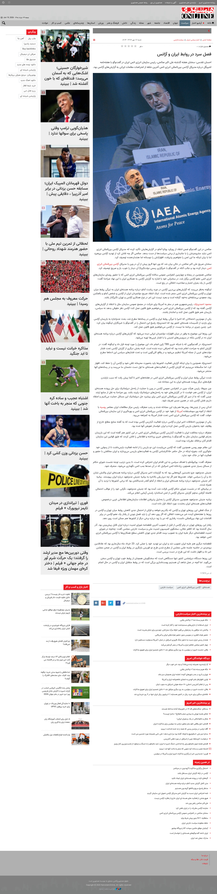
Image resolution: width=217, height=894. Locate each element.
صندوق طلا (31, 59)
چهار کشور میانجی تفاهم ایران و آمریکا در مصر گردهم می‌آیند (182, 645)
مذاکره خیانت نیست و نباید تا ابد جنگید (67, 351)
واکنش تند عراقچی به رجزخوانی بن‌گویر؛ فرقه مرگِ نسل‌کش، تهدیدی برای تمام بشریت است (169, 630)
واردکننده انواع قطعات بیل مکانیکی (59, 737)
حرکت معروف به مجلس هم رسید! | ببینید (66, 301)
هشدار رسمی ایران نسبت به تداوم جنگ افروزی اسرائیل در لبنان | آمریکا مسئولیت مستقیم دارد (167, 640)
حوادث (45, 23)
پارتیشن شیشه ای (28, 70)
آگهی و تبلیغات (170, 2)
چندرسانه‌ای (78, 23)
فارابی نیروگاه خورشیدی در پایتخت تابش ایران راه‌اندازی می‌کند (55, 627)
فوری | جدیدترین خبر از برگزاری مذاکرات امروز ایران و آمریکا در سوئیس (178, 754)
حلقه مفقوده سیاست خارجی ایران (193, 823)
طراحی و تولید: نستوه (110, 889)
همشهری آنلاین (198, 13)
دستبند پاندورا (30, 44)
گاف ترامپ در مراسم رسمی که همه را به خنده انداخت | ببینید (181, 729)
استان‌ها (91, 23)
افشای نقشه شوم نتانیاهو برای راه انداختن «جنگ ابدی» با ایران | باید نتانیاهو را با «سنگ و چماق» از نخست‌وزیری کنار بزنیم (155, 744)
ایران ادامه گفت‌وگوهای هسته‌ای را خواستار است (187, 833)
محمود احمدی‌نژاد (202, 304)
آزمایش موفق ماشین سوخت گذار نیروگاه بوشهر (187, 828)
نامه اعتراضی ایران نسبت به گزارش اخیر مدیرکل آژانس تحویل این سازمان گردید (174, 793)
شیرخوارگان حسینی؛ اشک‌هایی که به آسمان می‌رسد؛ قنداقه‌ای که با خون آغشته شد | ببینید (66, 76)
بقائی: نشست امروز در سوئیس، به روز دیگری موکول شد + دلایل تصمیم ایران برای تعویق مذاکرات (166, 650)
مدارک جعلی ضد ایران (198, 838)
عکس (67, 23)
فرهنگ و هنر (113, 23)
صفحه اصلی (206, 40)
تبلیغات (205, 863)
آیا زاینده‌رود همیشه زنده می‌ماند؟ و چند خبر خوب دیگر (184, 664)
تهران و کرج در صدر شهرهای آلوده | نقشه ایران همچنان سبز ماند (180, 674)
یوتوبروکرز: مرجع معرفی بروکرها (22, 75)
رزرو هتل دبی (30, 90)
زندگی (133, 23)
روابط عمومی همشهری (139, 2)
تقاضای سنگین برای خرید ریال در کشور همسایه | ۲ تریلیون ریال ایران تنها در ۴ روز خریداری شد (167, 694)
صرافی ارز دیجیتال (28, 54)
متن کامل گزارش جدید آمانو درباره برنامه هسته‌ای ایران (184, 783)
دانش (124, 23)
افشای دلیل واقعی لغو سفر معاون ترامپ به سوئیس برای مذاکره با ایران (177, 724)
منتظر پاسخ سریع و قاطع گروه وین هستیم (189, 788)
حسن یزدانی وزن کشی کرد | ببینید (66, 456)
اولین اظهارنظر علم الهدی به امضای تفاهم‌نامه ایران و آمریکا (182, 679)
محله (141, 23)
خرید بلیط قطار (29, 85)
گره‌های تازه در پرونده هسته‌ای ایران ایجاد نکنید (188, 778)
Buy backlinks (29, 49)
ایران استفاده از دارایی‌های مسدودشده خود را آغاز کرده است (182, 625)
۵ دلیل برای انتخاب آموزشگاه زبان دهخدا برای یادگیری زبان (55, 721)
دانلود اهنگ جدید (28, 80)
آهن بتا (21, 38)
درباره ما (204, 855)
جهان (175, 23)
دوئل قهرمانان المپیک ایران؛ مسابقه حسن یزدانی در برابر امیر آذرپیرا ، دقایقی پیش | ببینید (66, 191)
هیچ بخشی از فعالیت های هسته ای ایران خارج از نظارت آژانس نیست (178, 798)
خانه (211, 23)
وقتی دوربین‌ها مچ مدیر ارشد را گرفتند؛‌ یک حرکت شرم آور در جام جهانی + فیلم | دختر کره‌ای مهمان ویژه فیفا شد (65, 561)
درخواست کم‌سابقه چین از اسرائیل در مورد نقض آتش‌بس (183, 739)
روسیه (103, 407)
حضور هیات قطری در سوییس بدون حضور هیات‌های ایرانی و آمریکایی (178, 635)
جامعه (157, 23)
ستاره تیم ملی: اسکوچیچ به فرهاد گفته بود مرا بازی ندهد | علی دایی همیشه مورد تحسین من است (165, 734)
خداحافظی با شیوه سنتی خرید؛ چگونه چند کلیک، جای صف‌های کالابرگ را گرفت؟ (56, 675)
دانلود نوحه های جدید (26, 64)
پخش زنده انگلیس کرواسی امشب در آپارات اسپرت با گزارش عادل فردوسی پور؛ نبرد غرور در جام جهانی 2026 (55, 692)
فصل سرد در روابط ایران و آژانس (184, 54)
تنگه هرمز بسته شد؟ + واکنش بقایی (192, 620)
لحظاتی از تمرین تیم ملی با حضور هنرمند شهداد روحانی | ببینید (65, 249)
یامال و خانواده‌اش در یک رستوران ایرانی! (190, 719)
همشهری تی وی (156, 2)
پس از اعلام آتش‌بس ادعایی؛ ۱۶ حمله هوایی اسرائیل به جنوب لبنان (179, 684)
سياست (184, 23)
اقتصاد (166, 23)
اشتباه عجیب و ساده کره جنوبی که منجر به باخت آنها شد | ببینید (180, 749)
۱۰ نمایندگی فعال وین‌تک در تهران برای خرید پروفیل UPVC (56, 705)
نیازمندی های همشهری (187, 2)
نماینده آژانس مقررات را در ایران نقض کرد (190, 808)
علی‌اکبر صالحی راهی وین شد (195, 803)
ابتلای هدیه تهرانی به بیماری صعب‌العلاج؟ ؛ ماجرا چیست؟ (183, 714)
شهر (149, 23)
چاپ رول (32, 38)
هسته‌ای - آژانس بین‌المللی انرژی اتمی (193, 587)
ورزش (100, 23)
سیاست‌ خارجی (166, 587)
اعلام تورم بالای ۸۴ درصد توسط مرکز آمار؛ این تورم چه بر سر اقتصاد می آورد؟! (56, 660)
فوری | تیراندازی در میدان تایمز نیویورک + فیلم (68, 505)
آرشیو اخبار (197, 23)
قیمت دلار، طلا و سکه (198, 859)
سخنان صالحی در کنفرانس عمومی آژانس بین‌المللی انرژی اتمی (181, 813)
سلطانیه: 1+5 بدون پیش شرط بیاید (193, 818)
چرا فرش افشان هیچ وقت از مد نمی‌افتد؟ (56, 643)
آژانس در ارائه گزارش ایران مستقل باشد (191, 773)
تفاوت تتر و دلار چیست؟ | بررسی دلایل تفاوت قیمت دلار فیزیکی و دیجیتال (56, 597)
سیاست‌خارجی (179, 40)
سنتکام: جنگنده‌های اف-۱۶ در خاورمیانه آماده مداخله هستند (182, 709)
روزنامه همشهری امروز (207, 2)
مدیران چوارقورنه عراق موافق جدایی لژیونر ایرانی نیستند (57, 611)
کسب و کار (56, 23)
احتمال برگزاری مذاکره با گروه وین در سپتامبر (189, 768)
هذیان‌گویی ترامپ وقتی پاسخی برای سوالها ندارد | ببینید (68, 133)
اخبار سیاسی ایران (193, 40)
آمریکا (179, 411)
